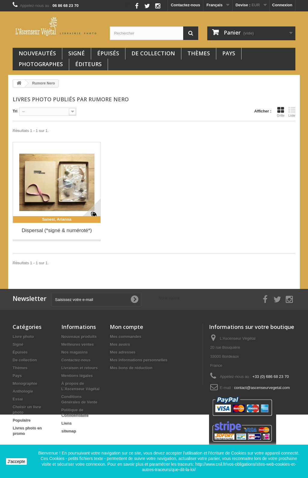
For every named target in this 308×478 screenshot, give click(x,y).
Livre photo (23, 336)
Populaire (21, 420)
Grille (281, 111)
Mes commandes (125, 336)
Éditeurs (88, 64)
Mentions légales (77, 375)
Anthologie (23, 391)
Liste (291, 111)
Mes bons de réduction (131, 368)
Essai (18, 399)
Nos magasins (74, 352)
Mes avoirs (120, 344)
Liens (66, 423)
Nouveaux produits (79, 336)
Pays (228, 53)
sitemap (68, 431)
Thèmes (198, 53)
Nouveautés (37, 53)
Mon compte (126, 326)
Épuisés (108, 53)
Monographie (25, 383)
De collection (153, 53)
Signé (76, 53)
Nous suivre (121, 4)
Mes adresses (122, 352)
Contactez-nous (185, 5)
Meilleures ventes (77, 344)
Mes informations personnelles (138, 360)
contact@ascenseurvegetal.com (262, 387)
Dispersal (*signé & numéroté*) (57, 230)
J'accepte (16, 461)
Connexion (282, 5)
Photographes (41, 64)
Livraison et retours (79, 368)
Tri (15, 111)
